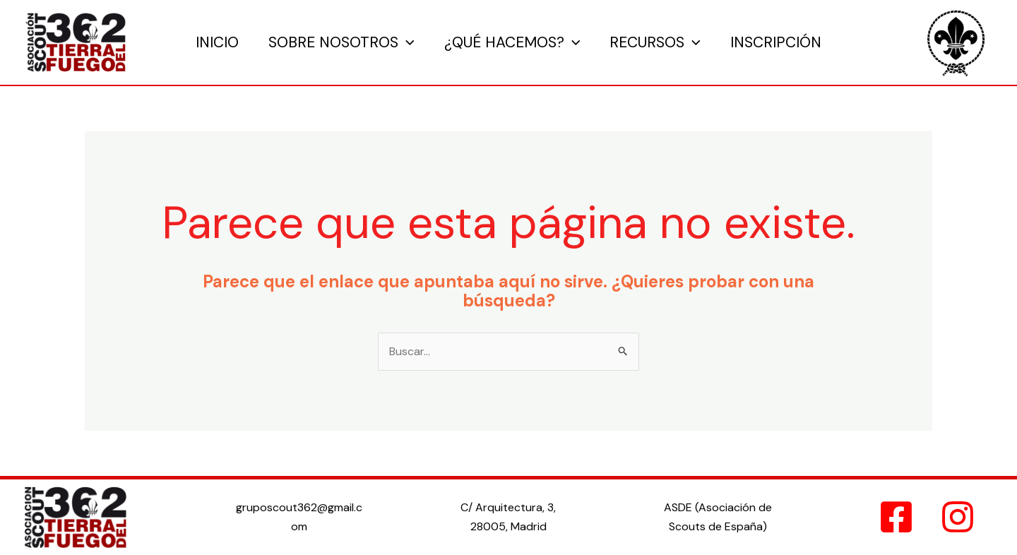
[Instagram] (957, 517)
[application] (406, 42)
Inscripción (775, 42)
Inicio (217, 42)
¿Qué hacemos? (512, 42)
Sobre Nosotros (341, 42)
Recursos (655, 42)
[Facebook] (896, 517)
